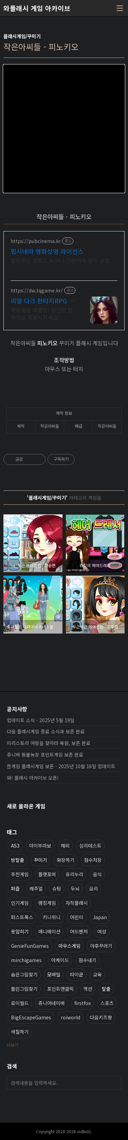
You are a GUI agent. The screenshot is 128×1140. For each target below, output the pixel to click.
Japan (100, 917)
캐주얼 (36, 888)
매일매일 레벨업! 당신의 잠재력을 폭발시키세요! (42, 313)
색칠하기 (20, 1031)
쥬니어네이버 (51, 1003)
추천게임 (20, 874)
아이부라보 (40, 845)
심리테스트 (90, 845)
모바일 (53, 974)
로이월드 (20, 1003)
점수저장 (93, 859)
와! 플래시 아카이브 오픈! (33, 777)
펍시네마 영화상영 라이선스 (47, 251)
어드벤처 (79, 931)
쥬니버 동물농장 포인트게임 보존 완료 (45, 754)
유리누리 (74, 874)
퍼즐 (15, 888)
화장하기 (65, 859)
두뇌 (75, 888)
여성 (101, 931)
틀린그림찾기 (24, 988)
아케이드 (60, 960)
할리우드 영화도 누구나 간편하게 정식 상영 (60, 260)
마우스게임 (69, 945)
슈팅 (56, 888)
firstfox (82, 1003)
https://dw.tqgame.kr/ (37, 290)
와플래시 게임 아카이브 (36, 8)
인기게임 (20, 902)
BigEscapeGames (31, 1017)
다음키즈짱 (101, 1017)
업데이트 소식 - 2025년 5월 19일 (40, 720)
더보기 (12, 1045)
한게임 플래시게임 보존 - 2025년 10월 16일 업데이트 (61, 766)
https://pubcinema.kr (36, 241)
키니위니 (51, 917)
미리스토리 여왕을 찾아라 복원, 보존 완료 (48, 743)
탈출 (106, 988)
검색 (114, 1082)
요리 (93, 888)
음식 (97, 874)
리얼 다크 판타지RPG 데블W (42, 301)
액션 (87, 988)
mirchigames (26, 960)
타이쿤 (76, 974)
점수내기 (87, 960)
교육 (97, 974)
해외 (65, 845)
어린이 (76, 917)
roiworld (70, 1017)
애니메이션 (49, 931)
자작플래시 (77, 902)
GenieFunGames (30, 945)
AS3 (15, 845)
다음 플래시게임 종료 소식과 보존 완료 (46, 731)
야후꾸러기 (101, 945)
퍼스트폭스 (22, 917)
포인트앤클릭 (60, 988)
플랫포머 (47, 874)
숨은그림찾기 (24, 974)
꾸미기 (40, 859)
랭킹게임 (47, 902)
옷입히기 (20, 931)
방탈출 (17, 859)
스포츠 (107, 1003)
